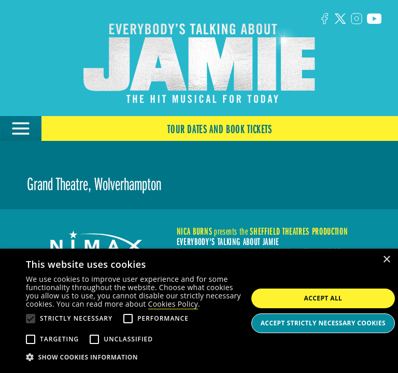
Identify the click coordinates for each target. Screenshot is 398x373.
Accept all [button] (323, 298)
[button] (137, 357)
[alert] (199, 311)
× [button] (386, 260)
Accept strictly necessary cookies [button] (323, 323)
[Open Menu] (20, 128)
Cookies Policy (173, 304)
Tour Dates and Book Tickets (219, 128)
